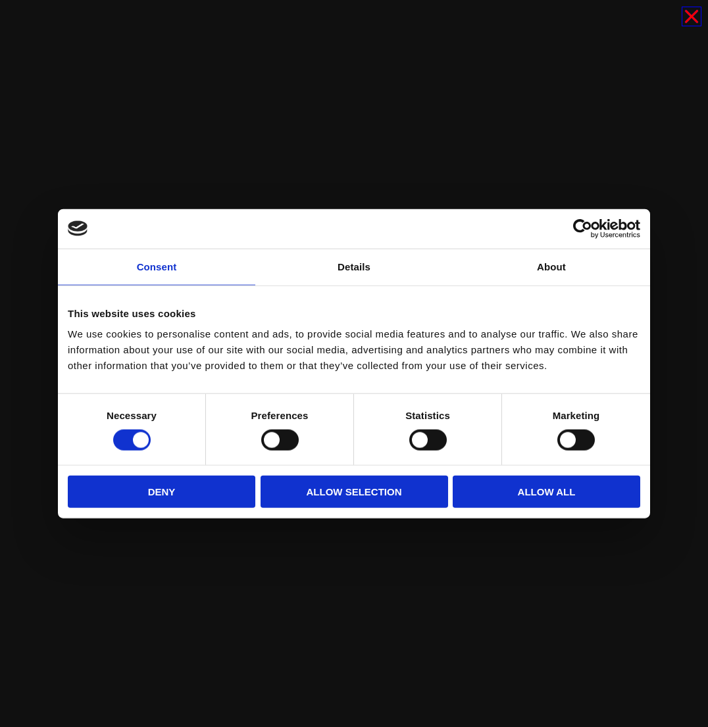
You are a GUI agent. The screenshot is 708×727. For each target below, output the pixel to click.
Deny (162, 491)
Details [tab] (354, 266)
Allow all (547, 491)
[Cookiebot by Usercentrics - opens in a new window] (582, 228)
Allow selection (354, 491)
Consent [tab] (157, 266)
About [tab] (551, 266)
